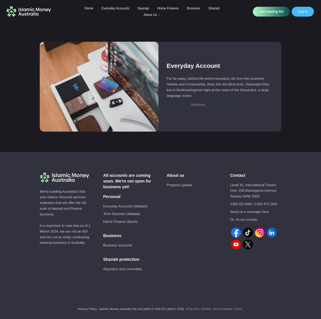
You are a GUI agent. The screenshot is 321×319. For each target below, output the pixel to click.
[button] (159, 15)
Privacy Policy (87, 309)
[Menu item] (88, 8)
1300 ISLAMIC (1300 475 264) (253, 204)
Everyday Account (193, 65)
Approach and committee (122, 269)
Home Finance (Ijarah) (120, 222)
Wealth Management (224, 104)
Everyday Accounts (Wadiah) (125, 206)
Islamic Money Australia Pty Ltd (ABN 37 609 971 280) (136, 309)
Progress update (179, 185)
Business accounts (117, 245)
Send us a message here (249, 212)
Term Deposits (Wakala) (121, 214)
